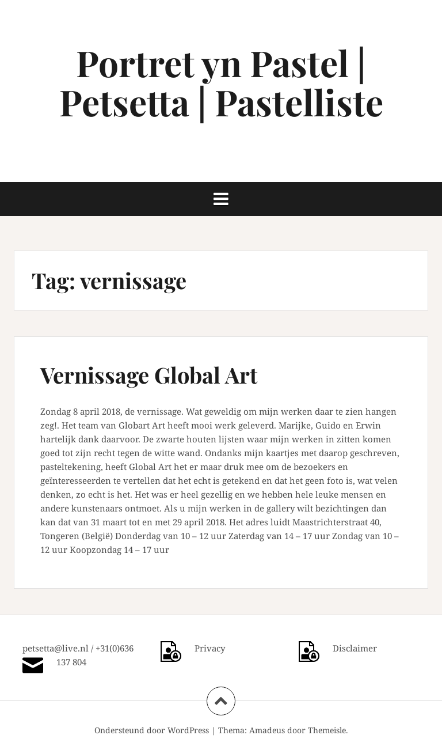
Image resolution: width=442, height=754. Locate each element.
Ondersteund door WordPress (151, 730)
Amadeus (267, 730)
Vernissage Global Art (148, 374)
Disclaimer (355, 648)
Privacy (210, 648)
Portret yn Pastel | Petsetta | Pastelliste (221, 82)
